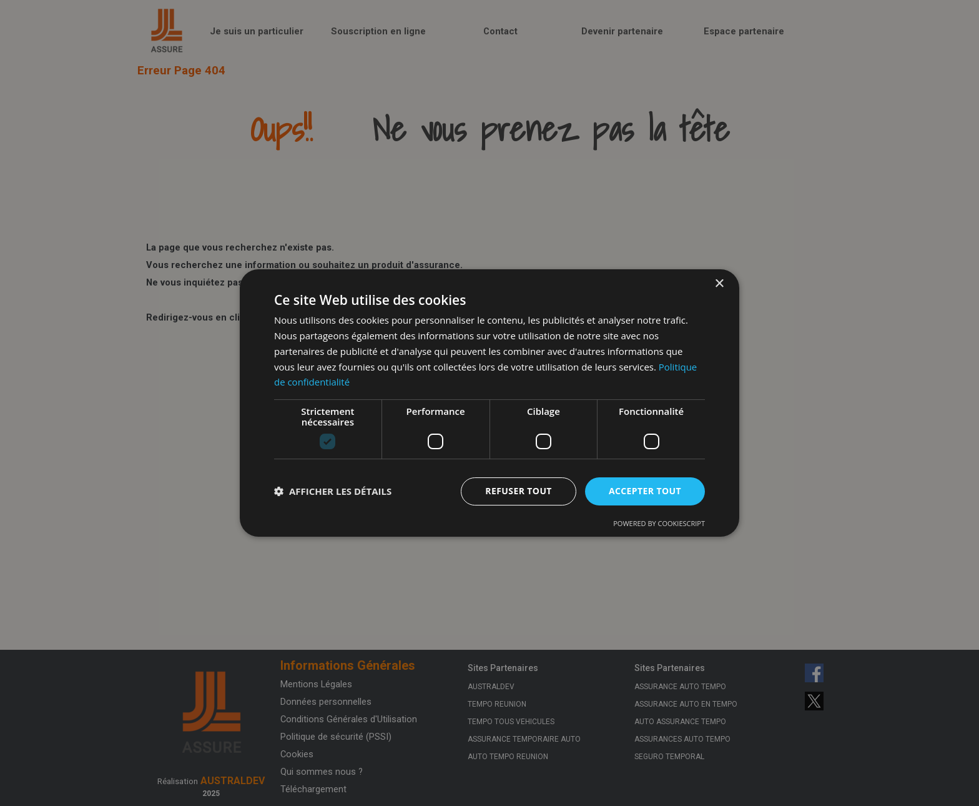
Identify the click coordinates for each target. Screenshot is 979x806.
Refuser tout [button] (518, 491)
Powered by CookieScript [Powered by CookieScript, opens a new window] (659, 523)
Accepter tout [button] (645, 491)
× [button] (719, 284)
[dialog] (489, 403)
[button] (332, 491)
